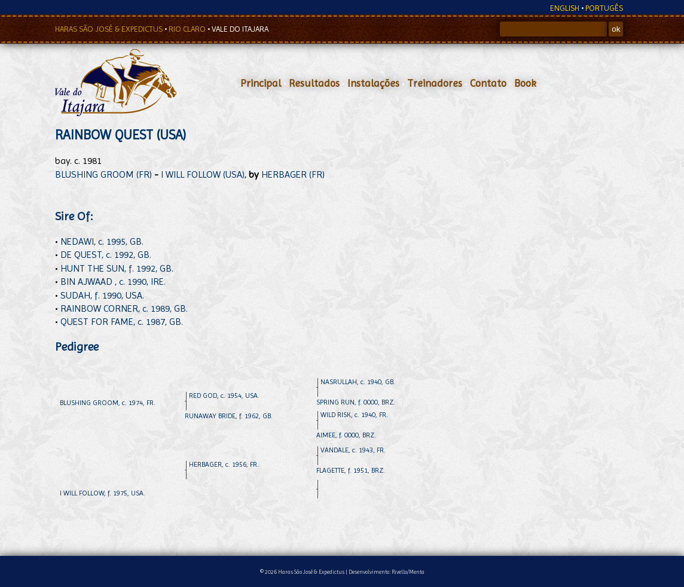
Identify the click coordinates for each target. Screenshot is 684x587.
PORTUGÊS (604, 8)
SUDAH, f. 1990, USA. (102, 295)
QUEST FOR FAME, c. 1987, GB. (121, 321)
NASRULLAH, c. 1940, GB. (357, 382)
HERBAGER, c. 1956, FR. (224, 464)
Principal (260, 83)
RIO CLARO (188, 29)
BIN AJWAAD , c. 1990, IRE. (113, 281)
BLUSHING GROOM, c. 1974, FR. (107, 403)
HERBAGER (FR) (293, 174)
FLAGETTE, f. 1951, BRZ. (350, 470)
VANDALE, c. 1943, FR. (353, 450)
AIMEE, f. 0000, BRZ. (346, 435)
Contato (488, 83)
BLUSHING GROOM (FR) (103, 174)
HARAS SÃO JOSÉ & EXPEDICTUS (109, 29)
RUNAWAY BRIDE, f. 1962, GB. (229, 416)
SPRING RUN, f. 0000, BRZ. (355, 402)
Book (525, 83)
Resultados (314, 83)
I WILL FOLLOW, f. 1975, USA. (102, 493)
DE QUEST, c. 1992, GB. (105, 254)
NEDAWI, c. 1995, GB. (101, 241)
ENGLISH (564, 8)
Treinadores (434, 83)
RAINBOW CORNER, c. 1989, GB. (124, 308)
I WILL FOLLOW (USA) (203, 174)
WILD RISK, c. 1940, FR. (354, 414)
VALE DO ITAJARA (240, 29)
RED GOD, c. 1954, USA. (224, 395)
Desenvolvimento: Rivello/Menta (387, 571)
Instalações (373, 83)
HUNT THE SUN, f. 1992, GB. (116, 268)
